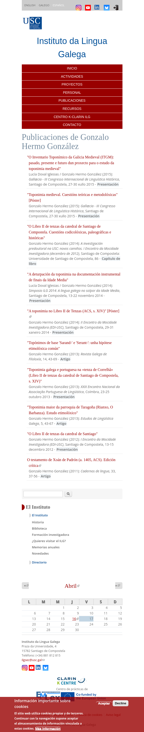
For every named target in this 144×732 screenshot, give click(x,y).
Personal (72, 92)
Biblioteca (39, 528)
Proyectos (72, 84)
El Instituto (40, 515)
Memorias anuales (45, 547)
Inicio (72, 68)
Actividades (72, 76)
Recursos (72, 109)
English (29, 5)
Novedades (40, 553)
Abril (71, 586)
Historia (38, 522)
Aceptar (104, 703)
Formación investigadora (50, 534)
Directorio (39, 562)
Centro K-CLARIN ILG (72, 117)
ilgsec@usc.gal (33, 660)
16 (75, 618)
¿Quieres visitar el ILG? (49, 541)
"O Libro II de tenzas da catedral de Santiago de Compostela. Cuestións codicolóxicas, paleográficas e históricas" (69, 232)
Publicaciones (71, 100)
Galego (44, 5)
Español (58, 5)
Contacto (72, 125)
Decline (120, 703)
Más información (48, 728)
